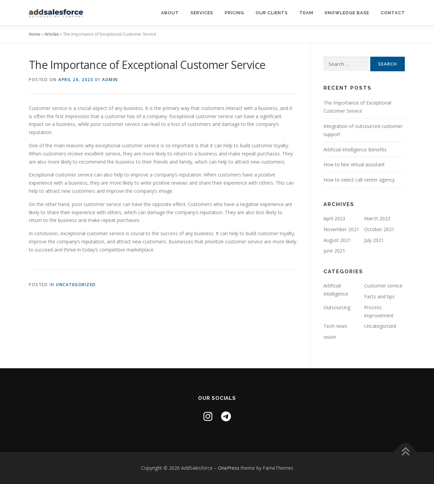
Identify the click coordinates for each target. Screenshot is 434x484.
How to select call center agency (359, 179)
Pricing (234, 12)
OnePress (228, 468)
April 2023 (334, 218)
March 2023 (377, 218)
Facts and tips (379, 296)
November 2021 (341, 229)
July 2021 (374, 240)
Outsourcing (336, 307)
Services (202, 12)
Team (306, 12)
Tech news (335, 326)
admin (110, 79)
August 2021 (337, 240)
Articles (51, 34)
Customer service (383, 285)
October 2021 (379, 229)
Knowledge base (347, 12)
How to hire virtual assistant (354, 164)
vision (329, 337)
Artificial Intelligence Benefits (355, 149)
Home (34, 34)
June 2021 (334, 250)
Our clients (272, 12)
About (170, 12)
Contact (393, 12)
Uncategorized (76, 284)
